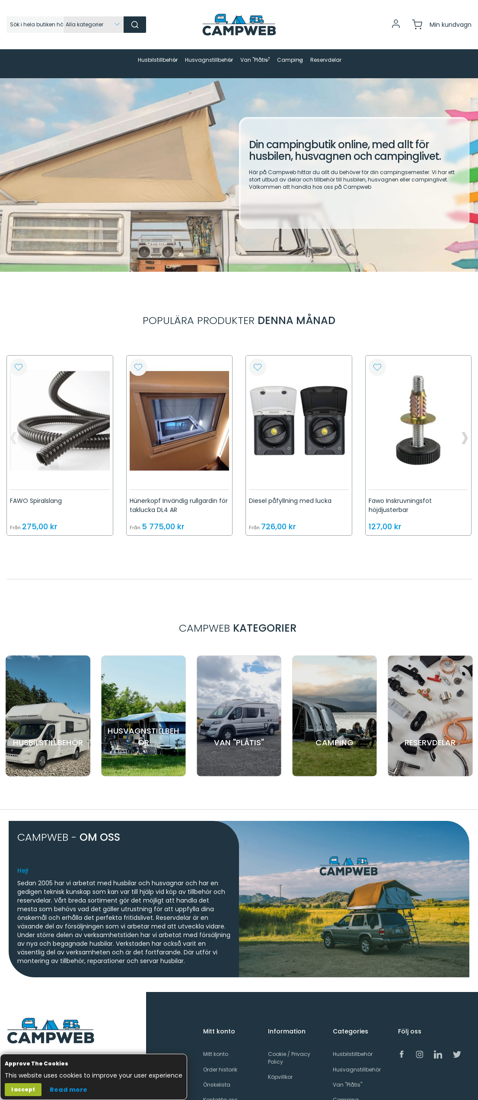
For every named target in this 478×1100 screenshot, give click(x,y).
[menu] (239, 60)
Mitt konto (215, 1047)
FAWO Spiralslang (36, 493)
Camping (346, 1092)
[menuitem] (89, 60)
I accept (23, 1089)
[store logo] (239, 24)
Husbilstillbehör (353, 1047)
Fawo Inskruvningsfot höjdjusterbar (400, 498)
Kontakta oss (220, 1092)
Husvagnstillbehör (357, 1062)
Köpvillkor (280, 1069)
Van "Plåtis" (347, 1077)
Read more (68, 1089)
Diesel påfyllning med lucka (290, 493)
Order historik (220, 1062)
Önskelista (216, 1077)
